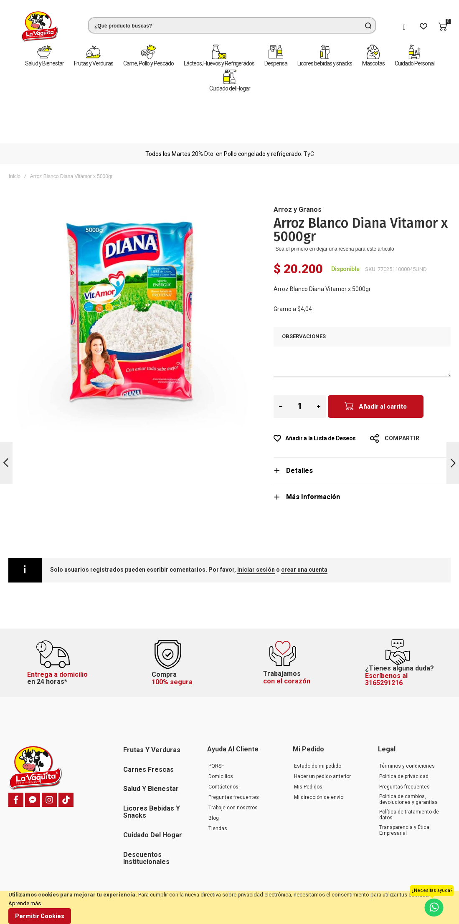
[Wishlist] (423, 27)
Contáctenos (223, 746)
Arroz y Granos (298, 161)
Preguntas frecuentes (233, 756)
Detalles (299, 422)
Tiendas (217, 788)
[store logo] (39, 26)
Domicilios (220, 735)
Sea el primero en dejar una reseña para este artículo (334, 200)
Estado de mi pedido (317, 725)
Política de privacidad (404, 735)
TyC (309, 105)
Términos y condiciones (407, 725)
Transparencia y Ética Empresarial (404, 789)
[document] (229, 907)
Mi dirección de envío (318, 756)
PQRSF (216, 725)
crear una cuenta (304, 520)
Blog (213, 777)
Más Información (313, 448)
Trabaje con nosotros (233, 767)
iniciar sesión (256, 520)
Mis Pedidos (308, 746)
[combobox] (232, 25)
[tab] (362, 422)
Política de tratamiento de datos (409, 774)
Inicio (14, 128)
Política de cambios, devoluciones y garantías (408, 758)
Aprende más (24, 903)
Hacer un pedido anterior (322, 735)
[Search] (368, 25)
